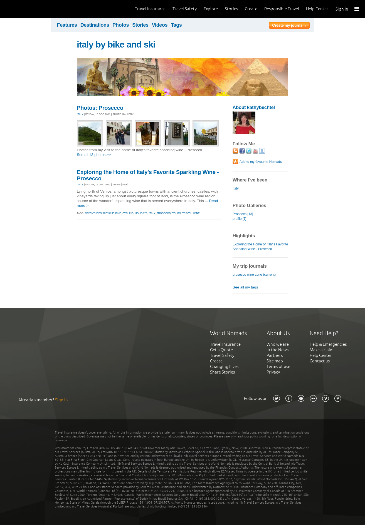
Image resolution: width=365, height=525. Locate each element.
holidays (141, 213)
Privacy (273, 372)
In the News (277, 349)
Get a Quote (221, 349)
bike (118, 213)
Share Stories (222, 372)
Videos (160, 25)
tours (176, 213)
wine (196, 213)
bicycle (108, 213)
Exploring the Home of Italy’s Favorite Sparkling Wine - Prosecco (260, 246)
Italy (236, 188)
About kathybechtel (254, 107)
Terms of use (278, 366)
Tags (176, 25)
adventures (93, 213)
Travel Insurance (150, 8)
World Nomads (29, 9)
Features (67, 25)
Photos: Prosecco (100, 108)
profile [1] (239, 219)
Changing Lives (224, 366)
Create (251, 8)
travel (187, 213)
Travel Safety (184, 8)
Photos (120, 25)
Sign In (342, 9)
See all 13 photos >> (94, 155)
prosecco (163, 213)
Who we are (278, 344)
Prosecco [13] (243, 214)
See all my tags (245, 287)
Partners (275, 355)
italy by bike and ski (116, 44)
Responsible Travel (281, 8)
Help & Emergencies (328, 344)
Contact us (320, 361)
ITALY (80, 114)
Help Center (317, 8)
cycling (128, 213)
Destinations (94, 25)
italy (152, 213)
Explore (211, 8)
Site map (275, 361)
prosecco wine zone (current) (254, 275)
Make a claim (322, 349)
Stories (231, 8)
